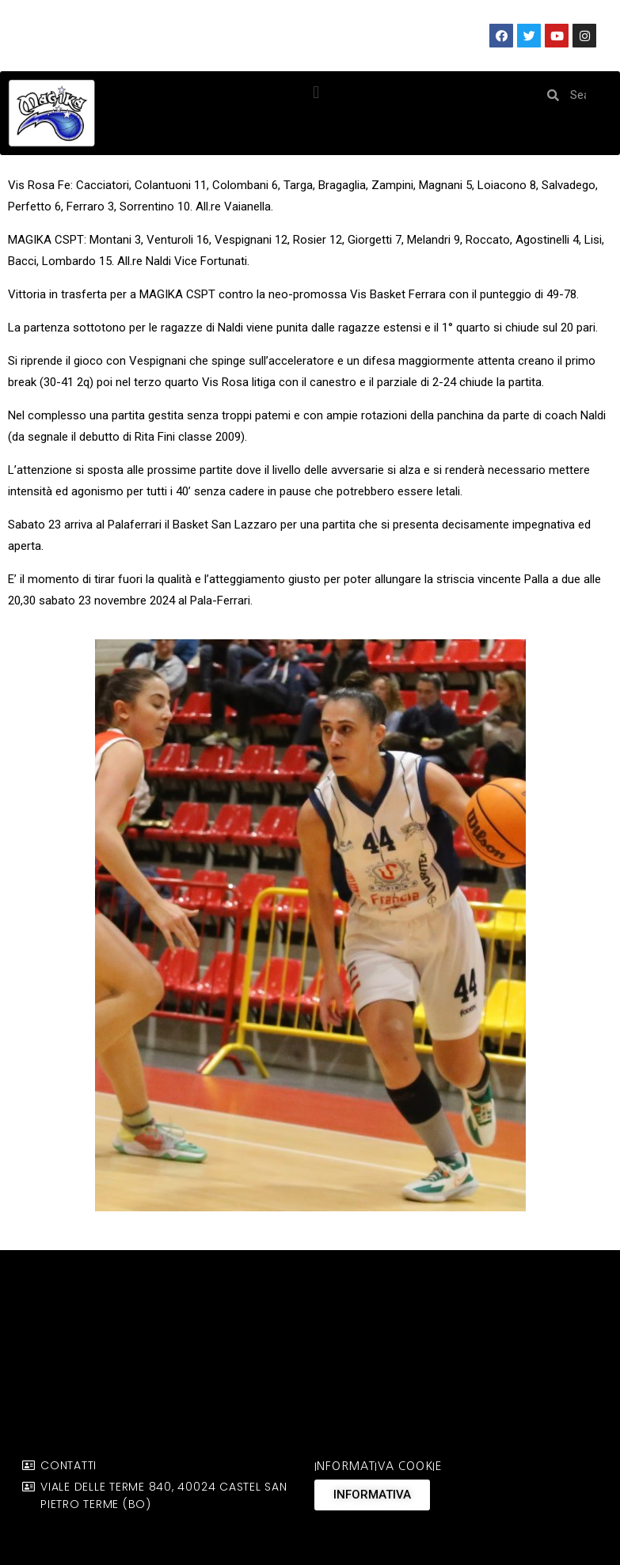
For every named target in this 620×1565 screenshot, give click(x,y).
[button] (316, 92)
